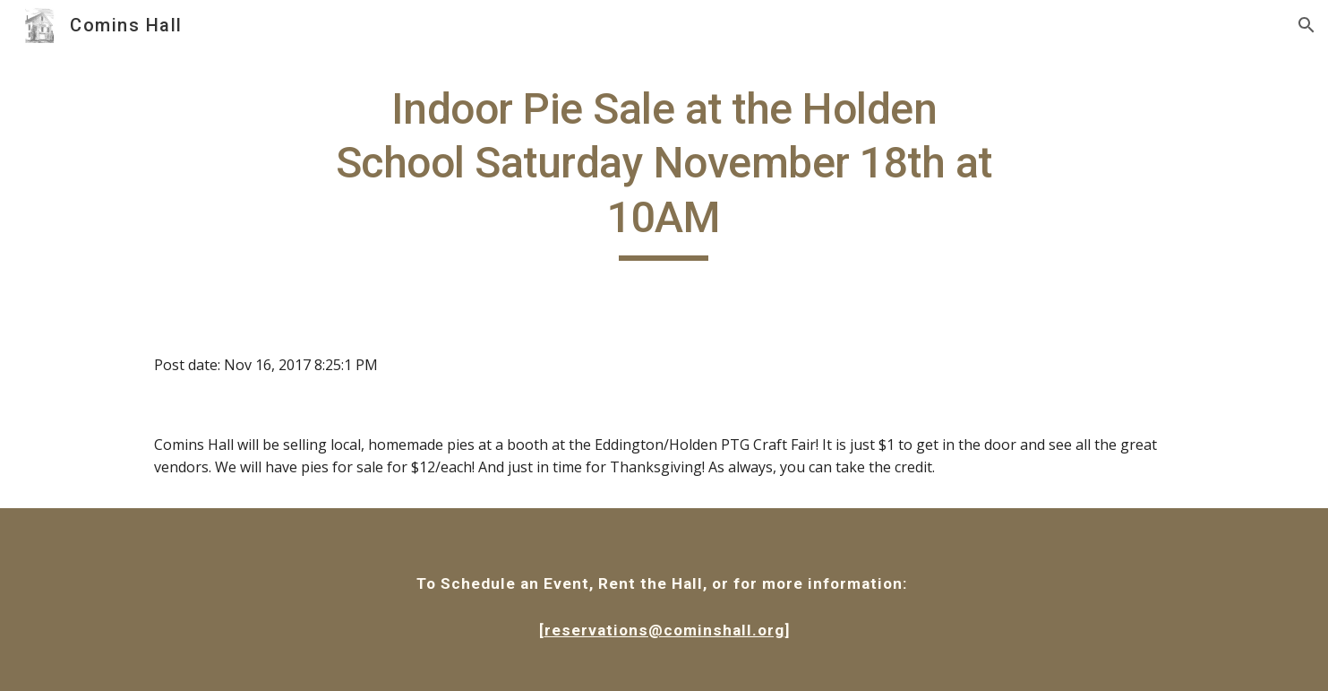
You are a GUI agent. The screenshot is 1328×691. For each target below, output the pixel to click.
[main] (664, 171)
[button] (1306, 25)
